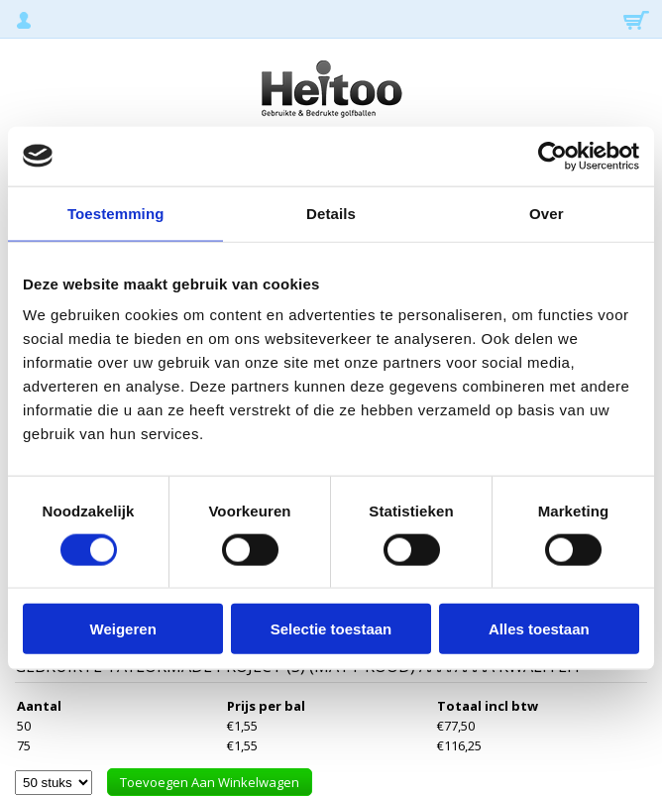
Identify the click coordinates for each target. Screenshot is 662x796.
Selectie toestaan (331, 629)
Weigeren (123, 629)
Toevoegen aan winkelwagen (209, 782)
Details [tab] (331, 212)
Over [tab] (546, 212)
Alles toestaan (539, 629)
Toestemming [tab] (116, 212)
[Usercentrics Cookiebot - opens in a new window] (552, 156)
